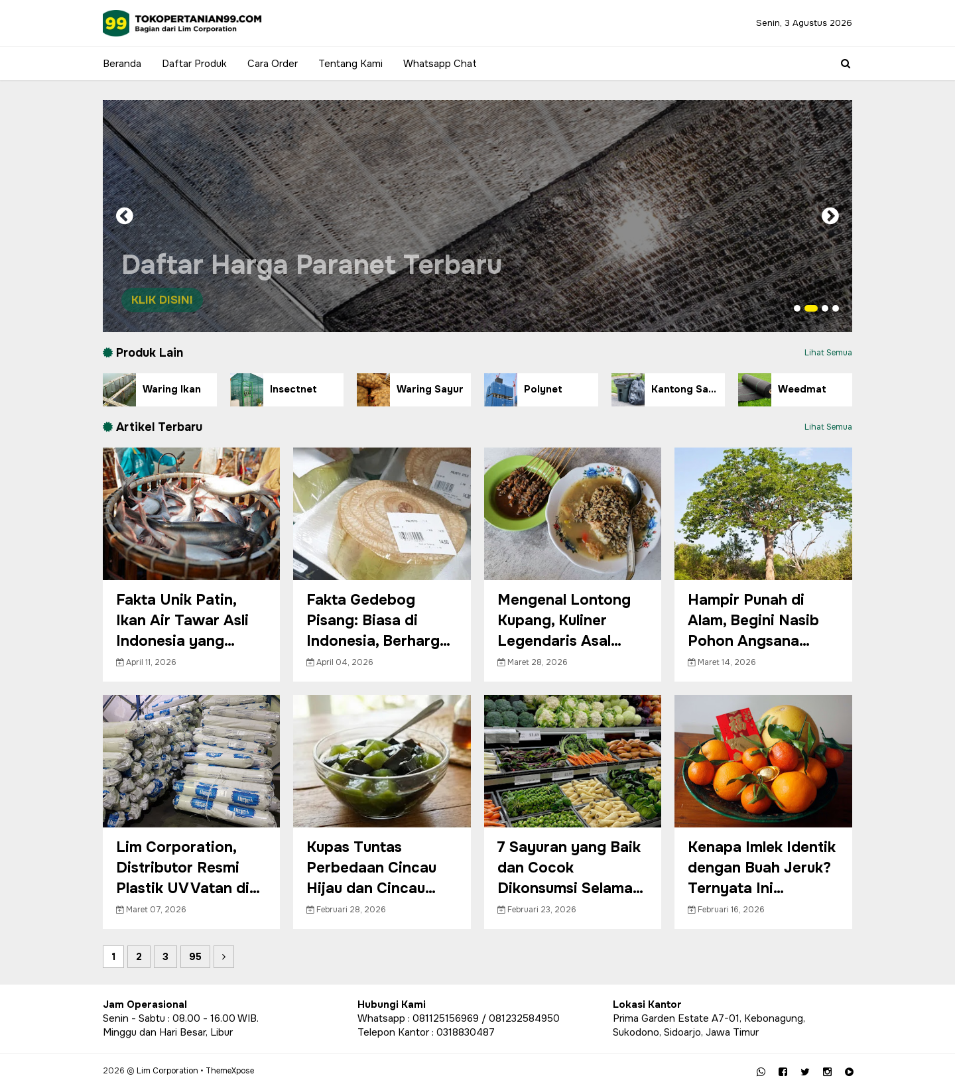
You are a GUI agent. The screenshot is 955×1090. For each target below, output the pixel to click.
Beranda (122, 63)
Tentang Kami (350, 63)
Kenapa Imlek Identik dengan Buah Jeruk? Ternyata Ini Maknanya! (762, 868)
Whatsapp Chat (440, 63)
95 (195, 956)
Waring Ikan (152, 389)
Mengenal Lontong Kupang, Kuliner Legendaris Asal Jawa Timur (564, 621)
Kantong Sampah (668, 389)
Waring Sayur (410, 389)
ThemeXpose (230, 1070)
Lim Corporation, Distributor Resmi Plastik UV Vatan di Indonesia (182, 868)
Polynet (523, 389)
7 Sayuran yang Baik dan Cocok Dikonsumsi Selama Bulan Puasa (569, 868)
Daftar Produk (194, 63)
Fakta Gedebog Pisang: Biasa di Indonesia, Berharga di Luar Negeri (377, 621)
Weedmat (782, 389)
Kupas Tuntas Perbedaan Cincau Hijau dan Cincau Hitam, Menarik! (371, 868)
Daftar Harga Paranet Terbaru (318, 280)
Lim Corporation (167, 1070)
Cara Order (272, 63)
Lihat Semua (828, 352)
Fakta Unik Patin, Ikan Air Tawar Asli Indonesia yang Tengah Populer (182, 621)
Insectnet (273, 389)
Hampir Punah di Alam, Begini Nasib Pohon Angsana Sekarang (753, 621)
